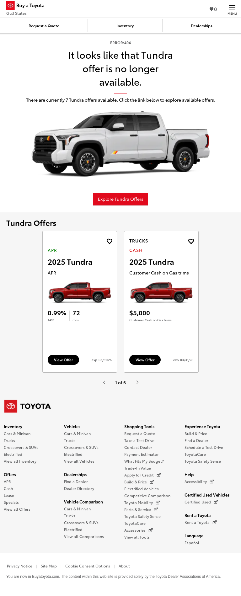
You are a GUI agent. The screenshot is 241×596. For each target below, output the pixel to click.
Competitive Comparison (147, 495)
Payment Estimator (141, 454)
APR (7, 481)
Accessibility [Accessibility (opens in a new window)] (199, 481)
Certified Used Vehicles (207, 495)
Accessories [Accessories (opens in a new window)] (138, 530)
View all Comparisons (84, 536)
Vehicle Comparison (83, 501)
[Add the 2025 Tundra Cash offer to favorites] (191, 241)
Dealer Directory (79, 488)
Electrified (13, 454)
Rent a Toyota (198, 515)
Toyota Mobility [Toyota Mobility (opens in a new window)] (142, 502)
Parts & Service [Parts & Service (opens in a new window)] (141, 509)
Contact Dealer (138, 447)
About (124, 565)
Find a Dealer (76, 481)
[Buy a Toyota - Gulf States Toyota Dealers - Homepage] (28, 6)
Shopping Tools (139, 426)
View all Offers (17, 509)
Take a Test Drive (139, 440)
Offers (10, 474)
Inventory (13, 426)
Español (192, 542)
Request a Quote (139, 433)
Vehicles (72, 426)
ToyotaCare (135, 523)
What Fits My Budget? (144, 461)
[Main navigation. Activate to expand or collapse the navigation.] (232, 9)
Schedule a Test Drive (204, 447)
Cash (8, 488)
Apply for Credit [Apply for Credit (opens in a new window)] (142, 474)
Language (194, 535)
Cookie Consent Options (87, 565)
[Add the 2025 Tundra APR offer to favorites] (109, 241)
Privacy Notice (19, 565)
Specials (11, 502)
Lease (9, 495)
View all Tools (137, 537)
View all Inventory (20, 461)
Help (189, 474)
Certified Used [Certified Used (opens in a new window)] (201, 501)
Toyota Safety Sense (142, 516)
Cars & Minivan (17, 433)
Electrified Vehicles (141, 488)
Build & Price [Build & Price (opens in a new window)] (139, 481)
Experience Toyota (202, 426)
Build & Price (196, 433)
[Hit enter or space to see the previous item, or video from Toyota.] (104, 382)
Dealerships (75, 474)
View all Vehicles (79, 461)
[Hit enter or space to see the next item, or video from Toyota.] (137, 382)
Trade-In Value (137, 468)
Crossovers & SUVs (21, 447)
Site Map (49, 565)
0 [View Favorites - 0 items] (213, 8)
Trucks (9, 440)
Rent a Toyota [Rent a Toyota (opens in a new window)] (201, 522)
